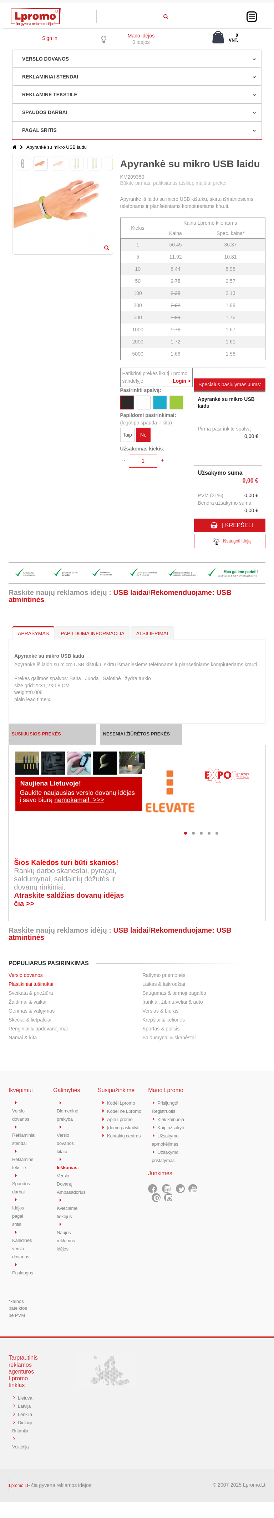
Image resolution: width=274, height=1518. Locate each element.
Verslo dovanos (26, 975)
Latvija (25, 1408)
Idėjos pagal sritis (19, 1212)
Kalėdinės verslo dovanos (23, 1244)
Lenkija (20, 1424)
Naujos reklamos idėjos (67, 1236)
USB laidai (130, 592)
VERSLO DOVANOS (45, 59)
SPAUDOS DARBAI (44, 112)
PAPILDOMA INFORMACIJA (93, 633)
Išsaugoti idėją (230, 542)
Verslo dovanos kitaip (66, 1142)
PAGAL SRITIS (39, 130)
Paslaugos (24, 1267)
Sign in (49, 38)
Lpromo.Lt (18, 1501)
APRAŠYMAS (33, 633)
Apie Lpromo (121, 1126)
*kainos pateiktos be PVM (18, 1303)
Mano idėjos (141, 36)
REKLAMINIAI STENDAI (50, 77)
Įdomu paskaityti (125, 1134)
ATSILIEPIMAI (152, 633)
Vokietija (21, 1463)
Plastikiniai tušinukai (31, 984)
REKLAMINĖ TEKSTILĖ (49, 94)
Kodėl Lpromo (123, 1103)
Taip (127, 436)
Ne (143, 436)
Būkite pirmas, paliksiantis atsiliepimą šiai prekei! (174, 183)
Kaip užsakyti (172, 1126)
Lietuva (20, 1400)
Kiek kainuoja (172, 1118)
